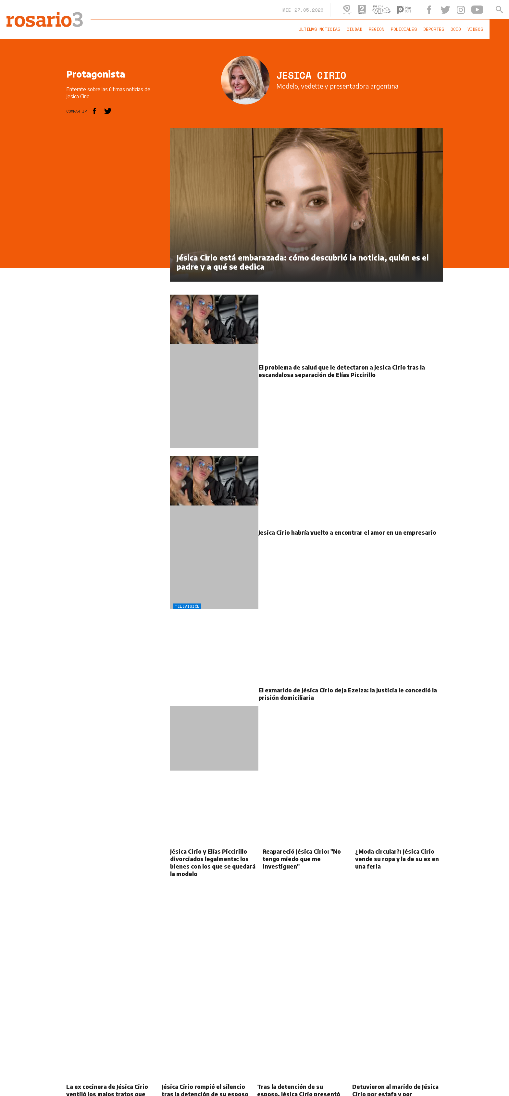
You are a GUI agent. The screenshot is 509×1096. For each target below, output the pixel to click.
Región (376, 29)
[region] (115, 225)
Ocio (456, 29)
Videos (475, 29)
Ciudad (354, 29)
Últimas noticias (319, 29)
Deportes (433, 29)
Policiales (404, 29)
